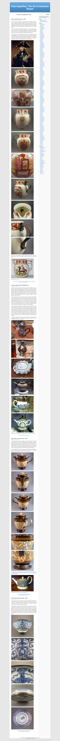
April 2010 (41, 143)
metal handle (24, 281)
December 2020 (42, 44)
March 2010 (41, 144)
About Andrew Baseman (43, 20)
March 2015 (41, 97)
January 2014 (42, 108)
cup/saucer (41, 153)
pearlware (27, 281)
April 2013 (41, 115)
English (20, 281)
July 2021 (41, 39)
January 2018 (42, 72)
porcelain (29, 730)
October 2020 (42, 46)
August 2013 (41, 112)
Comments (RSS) (32, 738)
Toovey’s (18, 279)
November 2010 (42, 138)
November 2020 (42, 45)
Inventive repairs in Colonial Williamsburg (20, 285)
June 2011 (41, 132)
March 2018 (41, 70)
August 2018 (41, 66)
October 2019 (42, 55)
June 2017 (41, 77)
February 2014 (42, 107)
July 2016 (41, 86)
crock (41, 152)
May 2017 (41, 78)
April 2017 (41, 79)
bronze (24, 730)
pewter (27, 594)
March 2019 (41, 61)
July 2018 (41, 67)
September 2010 (42, 139)
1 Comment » (26, 282)
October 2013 (42, 110)
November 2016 (42, 83)
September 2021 (42, 37)
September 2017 (42, 75)
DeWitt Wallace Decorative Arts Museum (29, 433)
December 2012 (42, 118)
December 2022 (42, 27)
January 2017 (42, 81)
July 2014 (41, 103)
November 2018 (42, 64)
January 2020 (42, 53)
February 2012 (42, 126)
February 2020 (42, 52)
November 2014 (42, 100)
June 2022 (41, 30)
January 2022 (42, 34)
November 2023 (42, 24)
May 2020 (41, 50)
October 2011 (42, 129)
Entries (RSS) (27, 738)
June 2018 (41, 68)
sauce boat (41, 167)
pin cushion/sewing (42, 162)
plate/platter (41, 163)
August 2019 (41, 57)
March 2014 (41, 106)
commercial (41, 151)
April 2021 (41, 41)
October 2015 (42, 92)
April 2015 (41, 96)
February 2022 (42, 33)
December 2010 (42, 137)
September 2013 (42, 111)
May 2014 (41, 105)
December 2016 (42, 82)
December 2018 (42, 63)
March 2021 (41, 42)
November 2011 (42, 128)
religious (41, 166)
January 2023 (42, 26)
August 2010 (41, 140)
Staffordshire (33, 281)
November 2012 (42, 119)
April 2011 (41, 134)
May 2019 (41, 59)
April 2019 (41, 60)
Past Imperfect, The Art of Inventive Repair (30, 7)
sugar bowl (41, 170)
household (41, 156)
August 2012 (41, 121)
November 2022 (42, 28)
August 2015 (41, 93)
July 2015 (41, 94)
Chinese (26, 730)
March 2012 (41, 125)
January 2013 (42, 117)
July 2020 (41, 48)
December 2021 (42, 35)
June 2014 (41, 104)
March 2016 (41, 89)
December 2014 (42, 99)
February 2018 (42, 71)
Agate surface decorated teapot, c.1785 (19, 438)
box (40, 149)
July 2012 (41, 122)
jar (40, 157)
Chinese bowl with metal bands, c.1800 (19, 598)
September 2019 (42, 56)
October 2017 (42, 74)
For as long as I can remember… (44, 21)
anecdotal (22, 435)
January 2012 (42, 127)
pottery (30, 281)
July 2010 (41, 141)
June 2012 (41, 123)
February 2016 (42, 90)
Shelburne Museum (20, 592)
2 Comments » (27, 435)
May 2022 (41, 31)
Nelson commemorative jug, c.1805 (18, 19)
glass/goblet (41, 155)
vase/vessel (41, 173)
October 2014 (42, 101)
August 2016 (41, 85)
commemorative (16, 281)
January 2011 (42, 136)
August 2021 (41, 38)
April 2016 (41, 88)
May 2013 (41, 114)
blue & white (20, 730)
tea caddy (41, 171)
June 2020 (41, 49)
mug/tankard (41, 160)
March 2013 (41, 116)
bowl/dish (22, 731)
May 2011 (41, 133)
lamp (40, 159)
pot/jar (41, 164)
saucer (41, 168)
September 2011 (42, 130)
